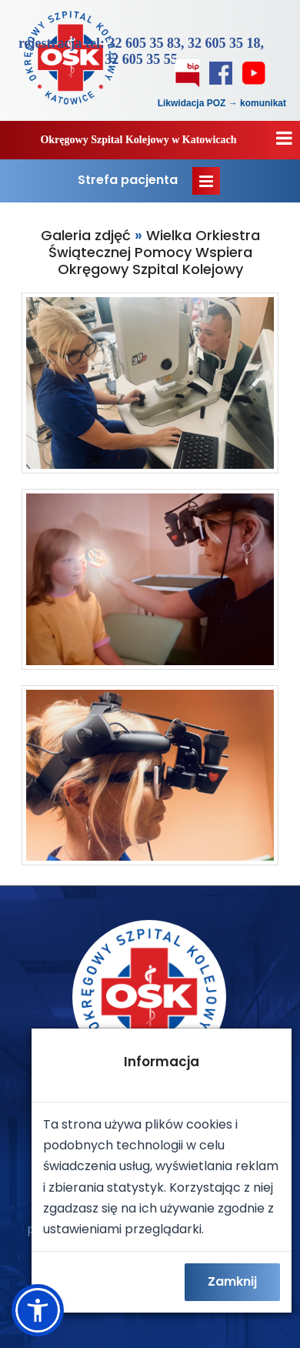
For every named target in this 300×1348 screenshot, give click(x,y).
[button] (37, 1310)
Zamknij (232, 1281)
